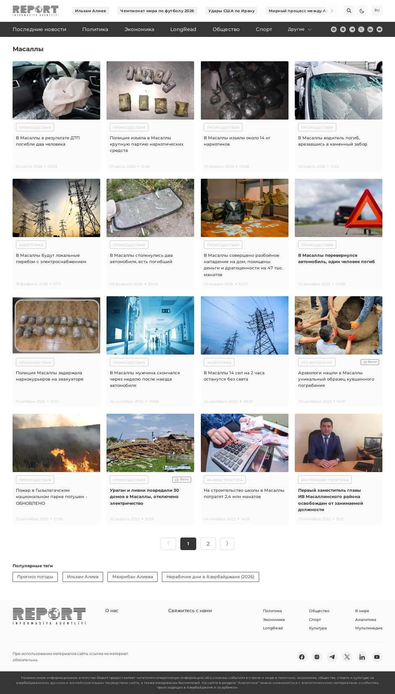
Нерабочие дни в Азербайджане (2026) (210, 576)
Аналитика (365, 619)
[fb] (334, 29)
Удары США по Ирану (231, 10)
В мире (362, 610)
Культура (318, 627)
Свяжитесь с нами (177, 610)
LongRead (273, 627)
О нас (110, 610)
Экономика (274, 619)
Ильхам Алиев (91, 10)
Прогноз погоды (35, 576)
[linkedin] (370, 29)
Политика (272, 610)
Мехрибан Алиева (132, 576)
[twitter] (361, 29)
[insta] (343, 29)
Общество (319, 610)
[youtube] (379, 29)
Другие (300, 29)
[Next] (328, 11)
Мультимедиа (368, 627)
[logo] (36, 10)
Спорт (315, 619)
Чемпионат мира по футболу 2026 (157, 10)
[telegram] (352, 29)
